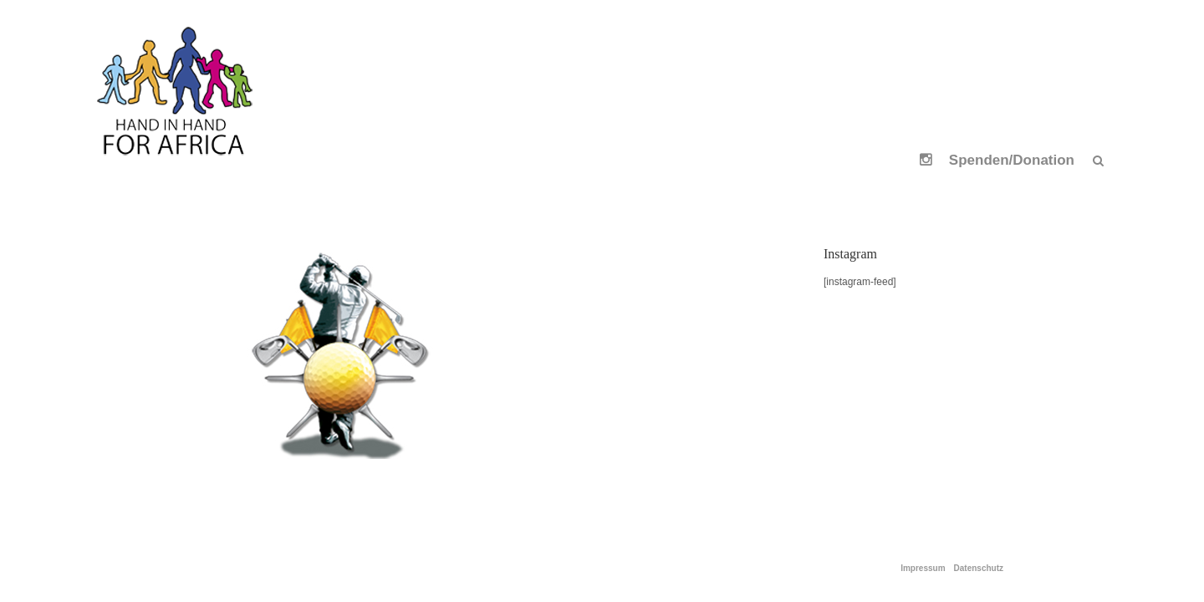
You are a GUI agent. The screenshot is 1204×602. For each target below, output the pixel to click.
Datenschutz (978, 568)
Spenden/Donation (1011, 160)
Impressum (922, 568)
